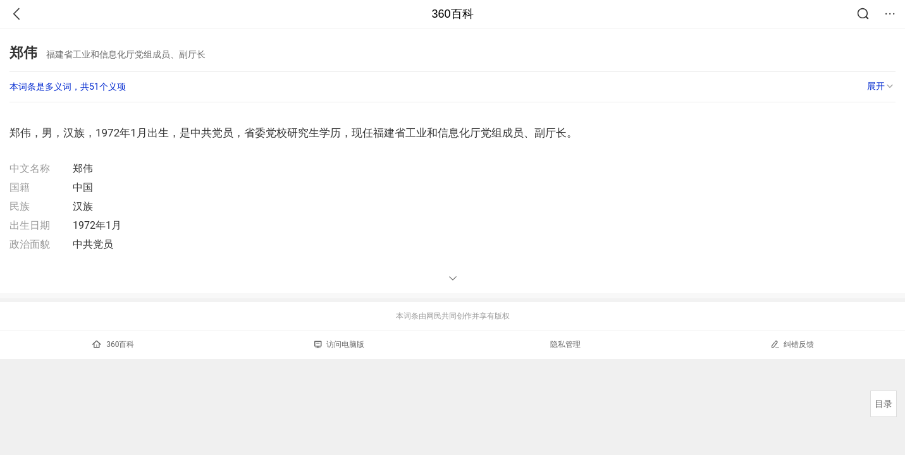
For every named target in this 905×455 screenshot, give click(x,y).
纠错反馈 (792, 344)
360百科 (452, 14)
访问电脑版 (339, 344)
